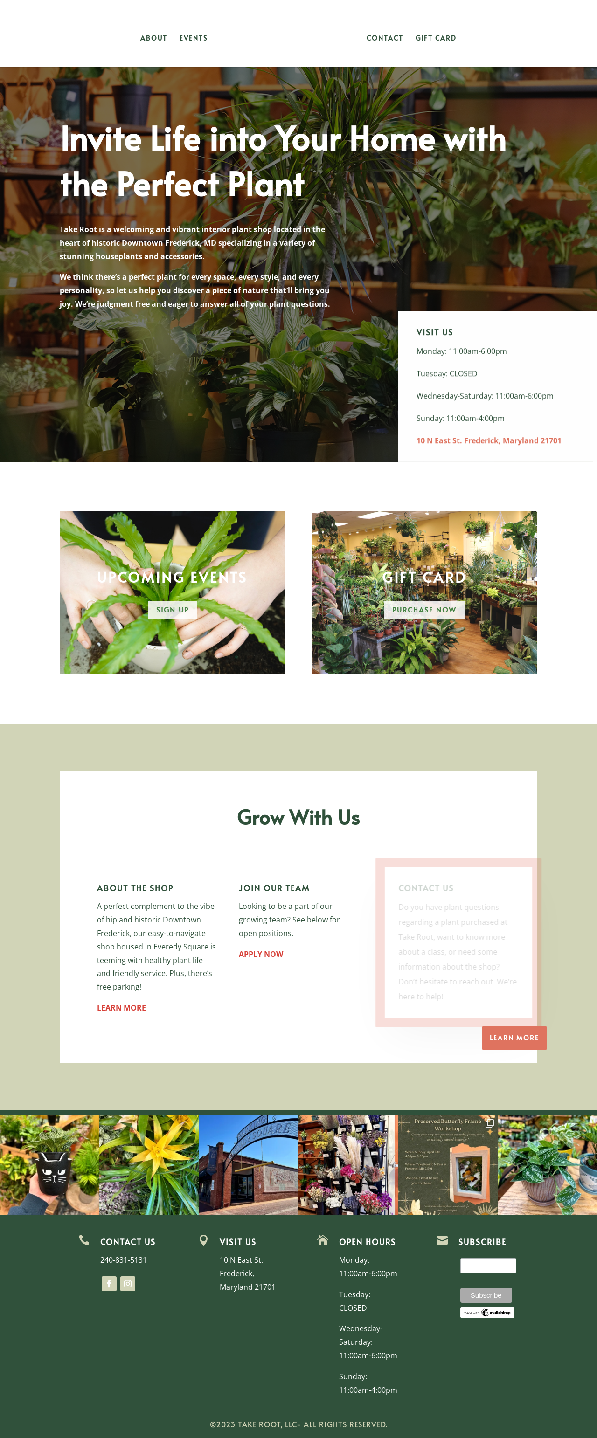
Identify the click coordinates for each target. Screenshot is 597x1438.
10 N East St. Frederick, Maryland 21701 (489, 447)
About (153, 38)
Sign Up (172, 609)
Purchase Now (424, 609)
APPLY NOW (261, 954)
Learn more (514, 1037)
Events (194, 38)
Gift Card (436, 38)
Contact (385, 38)
